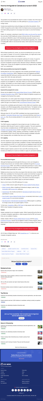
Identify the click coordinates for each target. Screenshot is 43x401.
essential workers (25, 248)
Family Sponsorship (5, 375)
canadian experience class (13, 248)
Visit (23, 373)
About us (2, 381)
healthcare (19, 251)
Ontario (4, 184)
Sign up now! (21, 358)
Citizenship (3, 297)
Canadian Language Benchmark (9, 129)
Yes (18, 263)
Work (2, 377)
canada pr (4, 248)
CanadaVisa (11, 205)
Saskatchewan (5, 192)
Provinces (3, 302)
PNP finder (21, 205)
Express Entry (14, 189)
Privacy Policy (39, 399)
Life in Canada (25, 375)
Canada (2, 372)
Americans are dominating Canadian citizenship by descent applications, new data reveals (21, 295)
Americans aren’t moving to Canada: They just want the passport (15, 342)
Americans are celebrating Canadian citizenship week (13, 305)
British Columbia (6, 187)
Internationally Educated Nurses (19, 200)
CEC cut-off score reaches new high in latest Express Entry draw (15, 281)
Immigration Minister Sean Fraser (14, 115)
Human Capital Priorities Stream (31, 184)
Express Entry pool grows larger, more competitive (12, 270)
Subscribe (40, 1)
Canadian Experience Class (7, 94)
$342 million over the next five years (31, 34)
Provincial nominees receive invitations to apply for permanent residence (17, 287)
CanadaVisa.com (25, 233)
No (24, 263)
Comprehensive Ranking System (28, 102)
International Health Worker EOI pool (32, 192)
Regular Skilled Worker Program (22, 218)
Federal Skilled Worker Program (24, 92)
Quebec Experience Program (8, 253)
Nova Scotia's (5, 196)
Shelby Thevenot (7, 9)
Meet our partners (26, 381)
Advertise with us (25, 383)
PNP (24, 251)
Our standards (4, 383)
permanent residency (33, 21)
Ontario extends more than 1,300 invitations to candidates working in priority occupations (20, 300)
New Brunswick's (6, 200)
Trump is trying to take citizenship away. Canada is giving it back (15, 336)
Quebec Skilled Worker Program (22, 253)
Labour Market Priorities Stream (17, 196)
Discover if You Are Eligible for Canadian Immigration (21, 48)
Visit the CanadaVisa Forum (21, 387)
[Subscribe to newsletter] (21, 315)
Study (23, 372)
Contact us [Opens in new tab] (21, 393)
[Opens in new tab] (13, 390)
